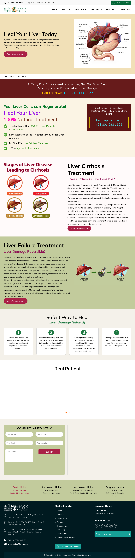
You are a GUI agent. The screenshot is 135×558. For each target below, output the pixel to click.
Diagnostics (79, 9)
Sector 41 (25, 77)
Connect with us (103, 534)
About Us (64, 9)
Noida (12, 77)
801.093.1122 (20, 540)
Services (109, 9)
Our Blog (61, 529)
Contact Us (124, 9)
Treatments (62, 526)
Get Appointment (68, 546)
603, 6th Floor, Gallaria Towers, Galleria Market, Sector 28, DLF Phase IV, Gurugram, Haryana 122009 (25, 532)
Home (53, 9)
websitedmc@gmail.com (18, 544)
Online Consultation (65, 537)
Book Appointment (15, 54)
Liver (17, 77)
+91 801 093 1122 (78, 93)
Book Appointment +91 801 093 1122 (109, 122)
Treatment (95, 9)
